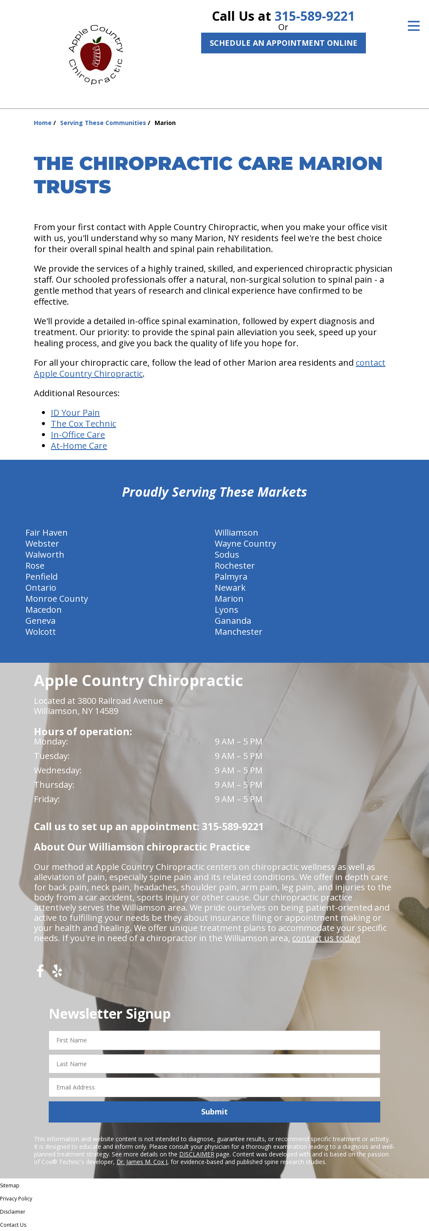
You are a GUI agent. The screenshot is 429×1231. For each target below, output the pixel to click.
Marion (229, 598)
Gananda (233, 620)
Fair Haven (46, 532)
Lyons (226, 609)
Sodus (227, 554)
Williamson (236, 532)
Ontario (40, 587)
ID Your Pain (75, 412)
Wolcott (40, 631)
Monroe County (56, 598)
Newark (230, 587)
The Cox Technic (83, 423)
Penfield (41, 576)
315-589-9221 (314, 16)
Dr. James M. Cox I (141, 1162)
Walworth (44, 554)
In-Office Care (78, 434)
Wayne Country (245, 543)
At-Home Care (79, 445)
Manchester (239, 631)
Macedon (43, 609)
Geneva (40, 620)
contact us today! (326, 938)
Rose (34, 565)
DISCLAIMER (196, 1154)
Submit (214, 1111)
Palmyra (231, 576)
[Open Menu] (414, 26)
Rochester (235, 565)
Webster (42, 543)
